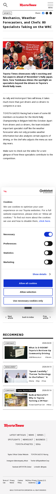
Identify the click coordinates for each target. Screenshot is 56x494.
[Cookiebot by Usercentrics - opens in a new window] (40, 191)
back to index (28, 317)
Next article (10, 317)
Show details (40, 274)
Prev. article (45, 317)
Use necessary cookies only (28, 300)
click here (44, 221)
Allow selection (28, 292)
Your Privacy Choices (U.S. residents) (37, 481)
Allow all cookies (28, 283)
